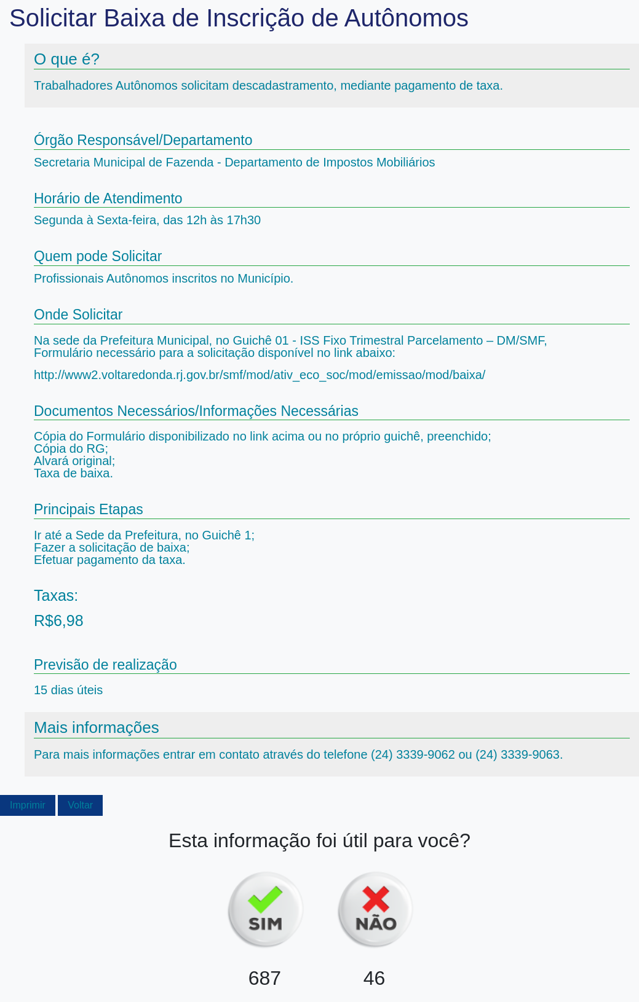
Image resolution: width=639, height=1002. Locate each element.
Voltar (80, 805)
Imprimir (28, 805)
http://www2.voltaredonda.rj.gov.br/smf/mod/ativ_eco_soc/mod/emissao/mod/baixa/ (259, 375)
